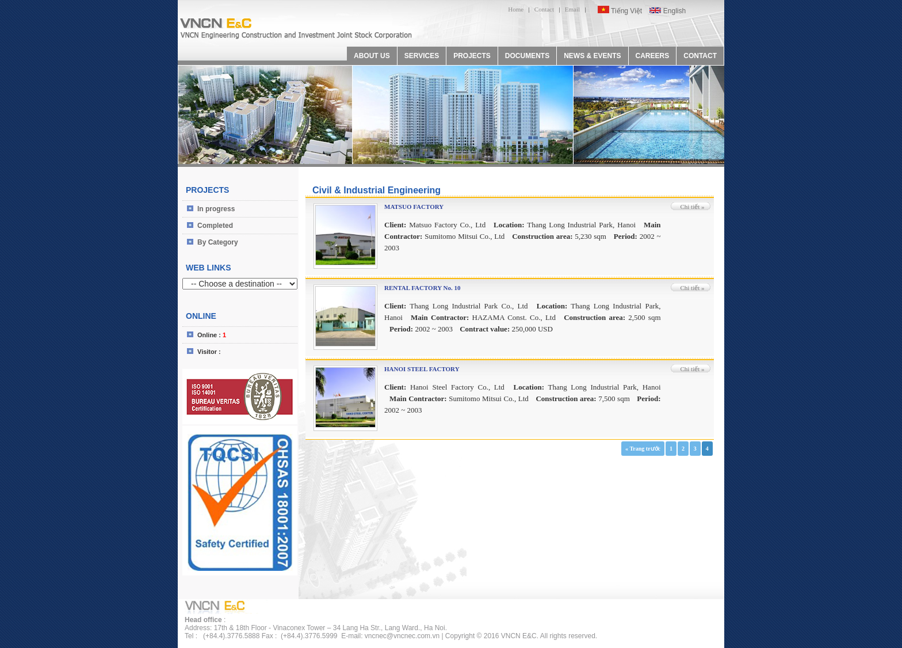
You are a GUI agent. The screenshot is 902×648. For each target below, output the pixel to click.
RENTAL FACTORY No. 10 (422, 287)
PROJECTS (472, 56)
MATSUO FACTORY (414, 206)
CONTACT (700, 56)
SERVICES (421, 56)
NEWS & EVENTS (592, 56)
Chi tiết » (692, 206)
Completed (215, 226)
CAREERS (653, 56)
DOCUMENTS (527, 56)
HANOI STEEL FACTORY (422, 368)
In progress (216, 209)
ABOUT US (372, 56)
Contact (544, 9)
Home (515, 9)
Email (572, 9)
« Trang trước (642, 448)
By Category (217, 242)
